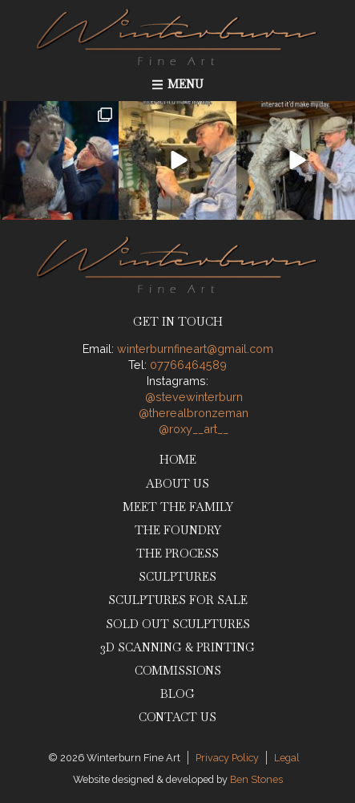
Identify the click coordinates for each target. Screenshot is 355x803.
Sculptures (177, 577)
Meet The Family (178, 507)
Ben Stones (256, 779)
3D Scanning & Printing (177, 647)
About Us (177, 484)
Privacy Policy (227, 758)
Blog (177, 694)
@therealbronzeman (193, 413)
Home (177, 459)
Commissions (178, 670)
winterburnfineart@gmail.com (195, 348)
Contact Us (177, 717)
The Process (177, 553)
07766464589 (188, 364)
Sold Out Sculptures (178, 624)
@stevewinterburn (194, 397)
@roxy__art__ (193, 429)
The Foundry (178, 530)
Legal (287, 758)
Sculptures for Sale (178, 600)
